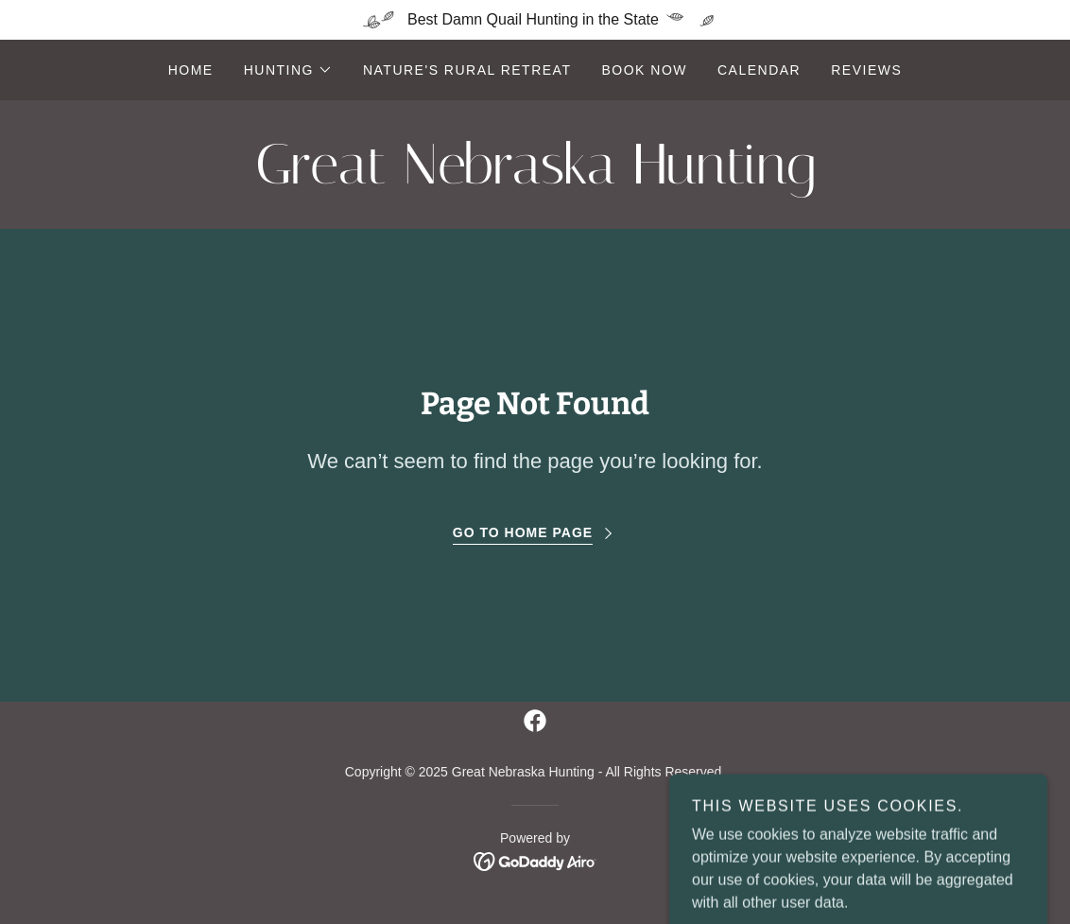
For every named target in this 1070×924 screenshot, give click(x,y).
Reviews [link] (866, 70)
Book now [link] (644, 70)
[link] (535, 178)
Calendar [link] (759, 70)
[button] (288, 70)
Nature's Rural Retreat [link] (467, 70)
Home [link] (191, 70)
